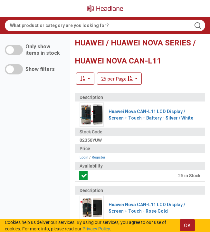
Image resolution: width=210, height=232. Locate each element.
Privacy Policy (96, 228)
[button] (119, 78)
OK (187, 225)
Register (98, 157)
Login (84, 157)
